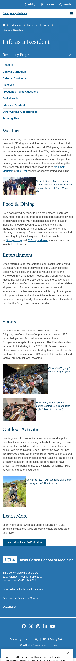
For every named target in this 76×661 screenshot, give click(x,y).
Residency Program (38, 25)
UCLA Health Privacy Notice (33, 645)
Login (54, 645)
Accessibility (32, 639)
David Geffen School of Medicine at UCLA (24, 589)
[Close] (68, 656)
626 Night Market (38, 240)
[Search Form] (65, 4)
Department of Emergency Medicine (21, 598)
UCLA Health (9, 606)
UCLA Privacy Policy (53, 639)
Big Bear (22, 171)
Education (16, 25)
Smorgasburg (14, 240)
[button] (47, 4)
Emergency (15, 639)
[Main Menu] (71, 13)
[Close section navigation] (70, 54)
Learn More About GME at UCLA (24, 542)
